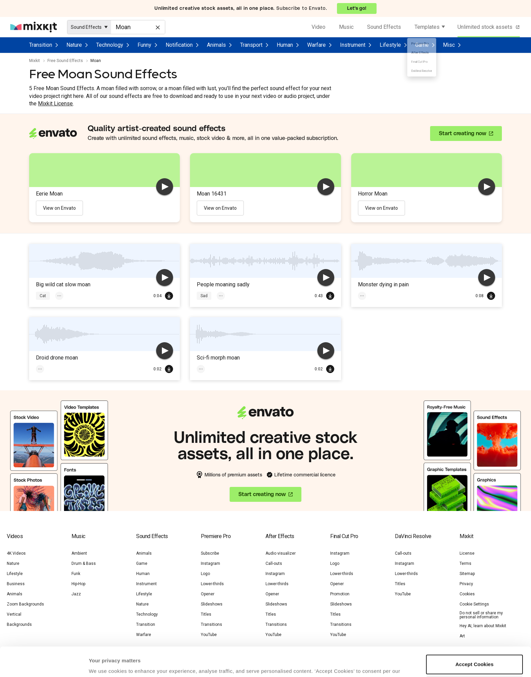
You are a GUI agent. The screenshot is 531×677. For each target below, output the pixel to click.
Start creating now (462, 133)
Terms (465, 563)
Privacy (128, 652)
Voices (227, 295)
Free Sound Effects (65, 60)
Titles (206, 614)
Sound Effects (384, 27)
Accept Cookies (474, 637)
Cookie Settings (474, 604)
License (467, 553)
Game (422, 45)
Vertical (14, 614)
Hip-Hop (78, 583)
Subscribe (210, 553)
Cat (43, 295)
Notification (179, 45)
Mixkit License (55, 103)
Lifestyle (390, 45)
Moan (92, 295)
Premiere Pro (216, 536)
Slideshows (211, 604)
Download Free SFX (169, 296)
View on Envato (59, 208)
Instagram (210, 563)
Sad (204, 295)
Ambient (79, 553)
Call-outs (274, 563)
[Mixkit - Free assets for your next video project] (33, 27)
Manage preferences (474, 659)
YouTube (403, 594)
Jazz (76, 594)
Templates (427, 27)
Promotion (339, 594)
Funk (75, 573)
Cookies (467, 594)
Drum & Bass (83, 563)
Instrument (352, 45)
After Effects (280, 536)
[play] (164, 186)
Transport (251, 45)
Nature (74, 45)
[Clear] (157, 27)
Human (285, 45)
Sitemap (467, 573)
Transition (40, 45)
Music (346, 27)
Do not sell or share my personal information (481, 615)
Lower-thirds (212, 583)
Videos (15, 536)
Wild (115, 295)
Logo (205, 573)
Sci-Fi (68, 369)
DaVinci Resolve (413, 536)
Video (318, 27)
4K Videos (16, 553)
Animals (216, 45)
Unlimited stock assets (489, 27)
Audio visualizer (281, 553)
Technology (109, 45)
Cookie (98, 652)
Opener (207, 594)
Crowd (252, 295)
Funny (144, 45)
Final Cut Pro (344, 536)
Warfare (316, 45)
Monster (369, 295)
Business (16, 583)
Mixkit (34, 60)
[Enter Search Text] (138, 27)
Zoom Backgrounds (25, 604)
